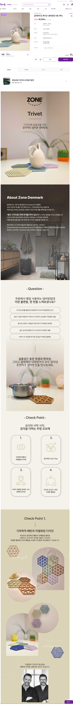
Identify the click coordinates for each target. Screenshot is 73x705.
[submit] (49, 4)
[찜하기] (27, 54)
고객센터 (71, 1)
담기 (50, 59)
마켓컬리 (9, 4)
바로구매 (65, 59)
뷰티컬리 (15, 4)
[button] (35, 81)
